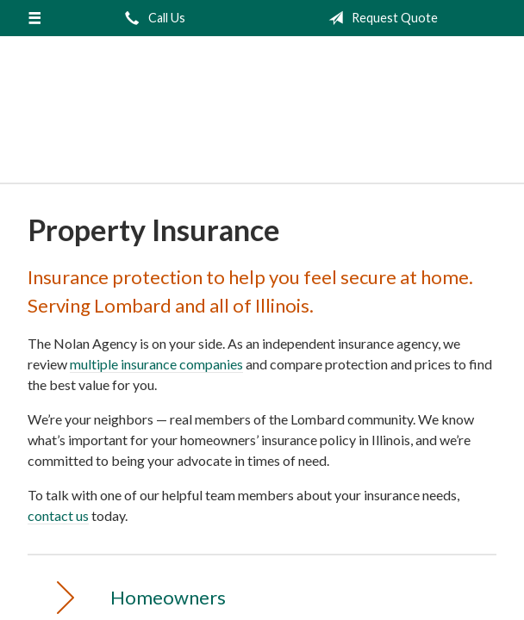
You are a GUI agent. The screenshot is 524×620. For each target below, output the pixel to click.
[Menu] (34, 18)
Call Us (151, 18)
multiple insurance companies (156, 364)
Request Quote (379, 18)
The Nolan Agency (262, 117)
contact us (58, 515)
